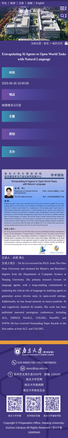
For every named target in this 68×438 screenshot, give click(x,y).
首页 (46, 43)
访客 (21, 3)
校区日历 (57, 43)
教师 (12, 3)
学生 (4, 3)
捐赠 (29, 3)
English (40, 3)
